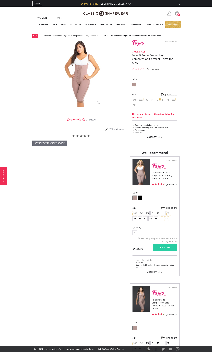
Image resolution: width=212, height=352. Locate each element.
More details (153, 137)
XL (145, 215)
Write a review (153, 69)
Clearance (173, 24)
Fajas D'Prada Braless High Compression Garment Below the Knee (132, 35)
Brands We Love (129, 308)
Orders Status (90, 308)
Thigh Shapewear (93, 35)
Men (59, 17)
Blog (37, 3)
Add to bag (90, 250)
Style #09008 (170, 163)
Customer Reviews (131, 303)
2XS (44, 215)
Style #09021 (96, 163)
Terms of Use (55, 338)
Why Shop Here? (129, 298)
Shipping (86, 313)
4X (87, 215)
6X (98, 215)
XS (50, 215)
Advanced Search (91, 298)
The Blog (126, 313)
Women (42, 17)
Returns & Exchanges (94, 317)
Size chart (172, 94)
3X (82, 215)
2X (76, 215)
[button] (3, 176)
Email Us (120, 349)
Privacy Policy (128, 317)
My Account (89, 303)
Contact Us (88, 322)
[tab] (115, 129)
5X (92, 215)
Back (35, 35)
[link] (152, 333)
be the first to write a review (49, 143)
